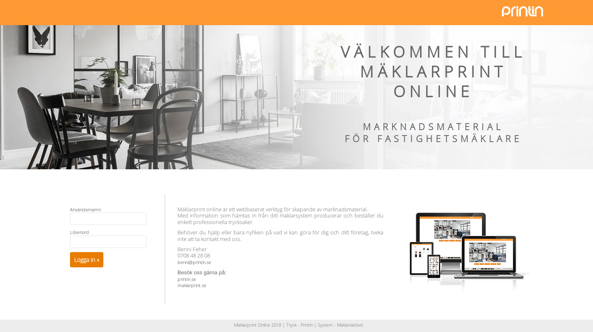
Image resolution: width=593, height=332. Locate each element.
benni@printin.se (194, 262)
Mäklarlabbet (350, 325)
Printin (307, 325)
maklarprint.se (191, 285)
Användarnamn (85, 209)
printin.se (186, 279)
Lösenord (79, 232)
